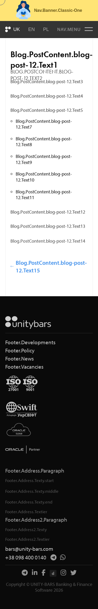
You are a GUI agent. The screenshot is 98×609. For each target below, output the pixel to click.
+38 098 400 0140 (25, 557)
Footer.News (19, 358)
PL (46, 29)
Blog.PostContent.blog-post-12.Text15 (48, 270)
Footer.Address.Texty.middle (32, 491)
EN (31, 29)
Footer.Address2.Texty (26, 529)
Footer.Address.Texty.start (29, 480)
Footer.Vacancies (24, 366)
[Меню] (89, 29)
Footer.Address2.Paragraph (36, 519)
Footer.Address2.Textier (27, 539)
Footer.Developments (30, 342)
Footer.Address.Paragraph (34, 470)
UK (16, 29)
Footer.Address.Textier (26, 511)
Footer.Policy (19, 350)
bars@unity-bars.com (29, 549)
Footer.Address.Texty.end (29, 502)
